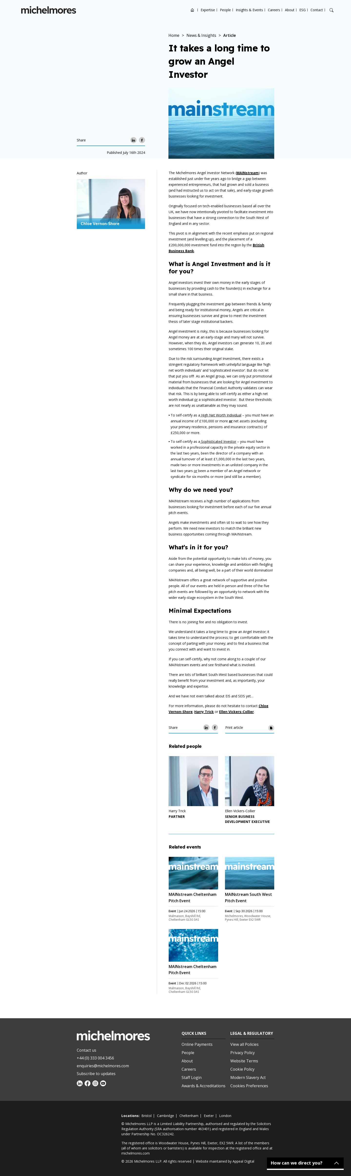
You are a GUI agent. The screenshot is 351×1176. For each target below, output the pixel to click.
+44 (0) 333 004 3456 (95, 1058)
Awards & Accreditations (203, 1085)
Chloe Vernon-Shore (100, 223)
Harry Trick (204, 711)
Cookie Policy (242, 1069)
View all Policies (244, 1044)
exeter (209, 1115)
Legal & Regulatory (251, 1033)
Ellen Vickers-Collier (236, 711)
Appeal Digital (243, 1161)
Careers (274, 10)
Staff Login (192, 1077)
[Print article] (271, 727)
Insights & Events (249, 10)
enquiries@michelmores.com (103, 1065)
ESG (302, 10)
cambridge (165, 1115)
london (225, 1115)
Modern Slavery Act (248, 1077)
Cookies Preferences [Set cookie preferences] (249, 1085)
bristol (146, 1115)
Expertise (208, 10)
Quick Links (194, 1033)
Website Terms (244, 1061)
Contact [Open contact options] (317, 10)
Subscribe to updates (96, 1073)
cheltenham (188, 1115)
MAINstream (247, 172)
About (289, 10)
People (225, 10)
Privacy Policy (242, 1052)
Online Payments (197, 1044)
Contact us (86, 1050)
